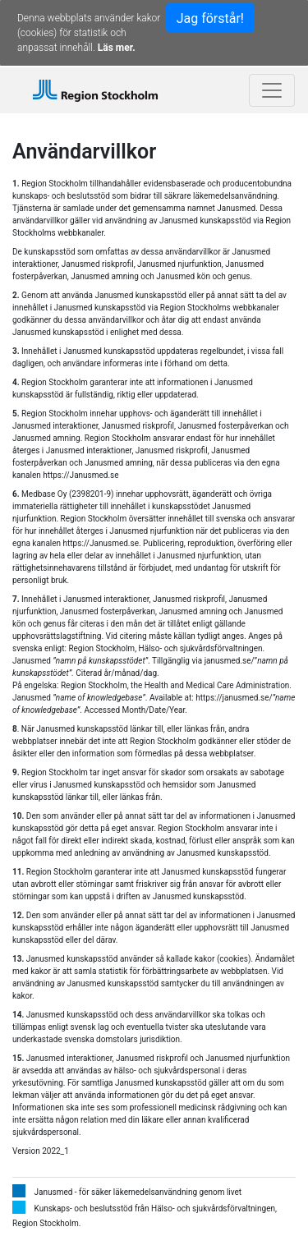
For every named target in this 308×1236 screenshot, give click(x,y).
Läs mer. (117, 47)
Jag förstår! (210, 18)
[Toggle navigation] (272, 90)
